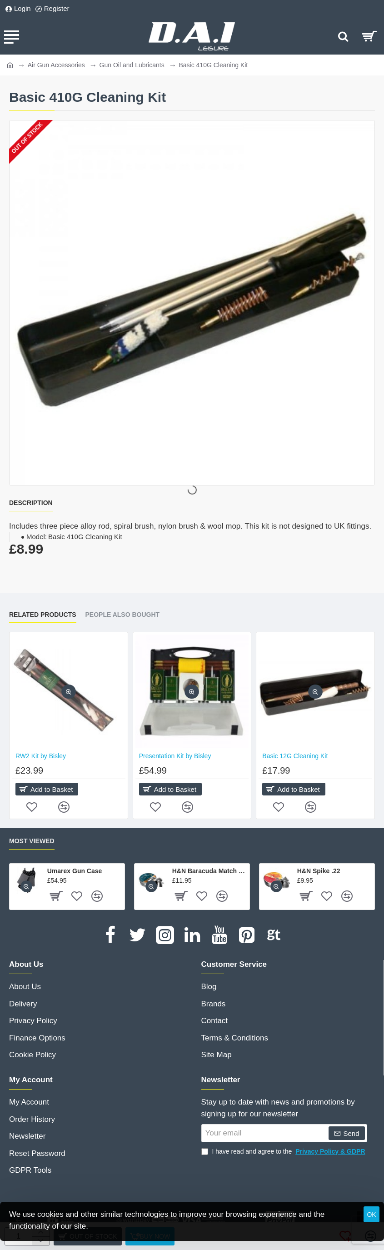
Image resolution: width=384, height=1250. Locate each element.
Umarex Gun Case (74, 871)
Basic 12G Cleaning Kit (295, 756)
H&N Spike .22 (318, 871)
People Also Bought (122, 614)
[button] (68, 692)
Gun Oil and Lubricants (132, 65)
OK (371, 1214)
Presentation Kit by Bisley (175, 756)
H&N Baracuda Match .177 (209, 871)
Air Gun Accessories (56, 65)
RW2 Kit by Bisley (40, 756)
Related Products (42, 614)
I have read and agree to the (284, 1151)
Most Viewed (32, 841)
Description (31, 502)
